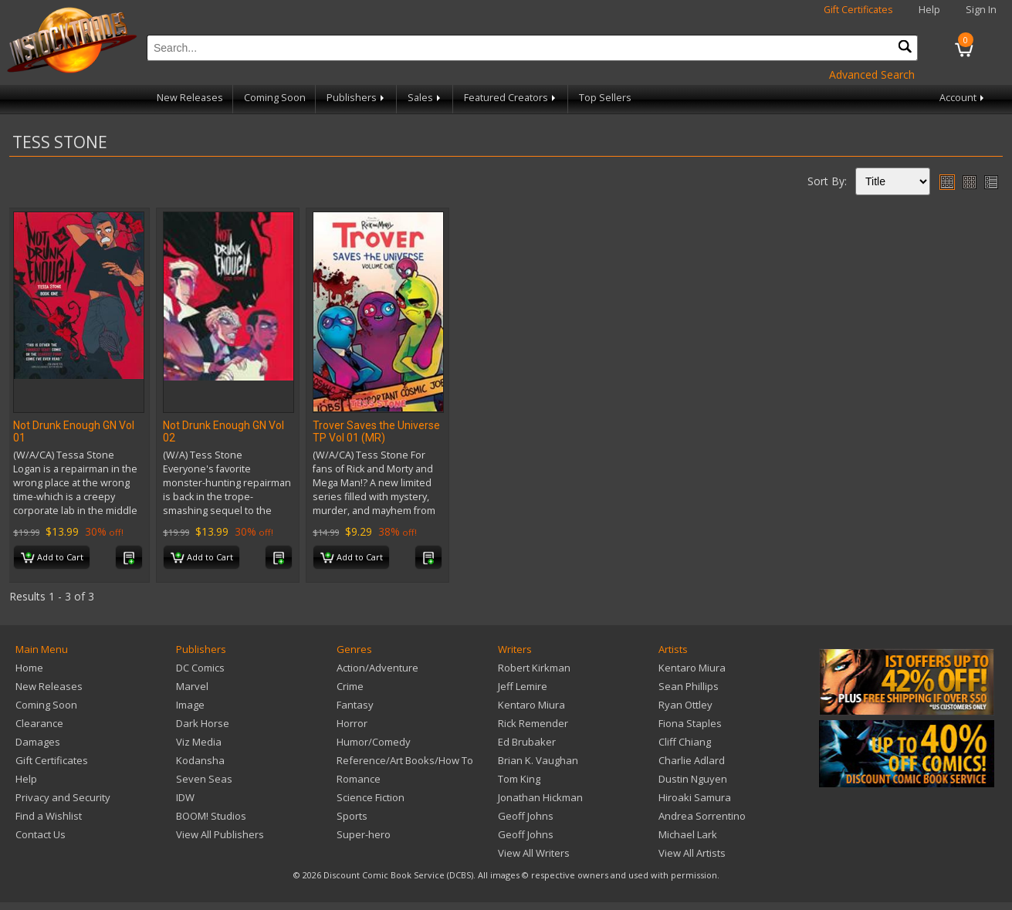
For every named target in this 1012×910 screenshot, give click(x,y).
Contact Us (40, 834)
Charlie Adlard (691, 760)
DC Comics (200, 668)
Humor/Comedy (374, 742)
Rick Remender (533, 723)
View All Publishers (220, 834)
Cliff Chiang (684, 742)
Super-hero (364, 834)
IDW (185, 797)
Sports (352, 816)
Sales (425, 97)
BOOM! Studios (211, 816)
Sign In (981, 9)
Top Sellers (605, 97)
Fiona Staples (690, 723)
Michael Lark (687, 834)
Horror (352, 723)
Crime (350, 686)
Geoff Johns (525, 816)
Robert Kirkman (534, 668)
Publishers (357, 97)
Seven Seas (204, 779)
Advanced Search (872, 74)
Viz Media (199, 742)
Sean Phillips (688, 686)
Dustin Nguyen (692, 779)
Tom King (519, 779)
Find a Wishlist (48, 816)
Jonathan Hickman (540, 797)
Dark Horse (202, 723)
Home (29, 668)
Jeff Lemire (522, 686)
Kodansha (200, 760)
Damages (37, 742)
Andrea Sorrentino (702, 816)
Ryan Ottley (685, 705)
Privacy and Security (62, 797)
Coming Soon (275, 97)
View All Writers (534, 853)
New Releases (190, 97)
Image (190, 705)
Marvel (192, 686)
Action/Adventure (377, 668)
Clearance (39, 723)
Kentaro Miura (531, 705)
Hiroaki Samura (694, 797)
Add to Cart (52, 558)
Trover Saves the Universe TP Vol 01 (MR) (376, 431)
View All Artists (692, 853)
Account (963, 97)
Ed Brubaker (527, 742)
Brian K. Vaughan (538, 760)
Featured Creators (511, 97)
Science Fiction (370, 797)
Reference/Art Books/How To (405, 760)
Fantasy (355, 705)
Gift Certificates (858, 9)
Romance (359, 779)
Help (929, 9)
